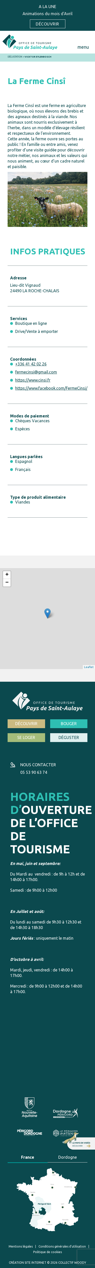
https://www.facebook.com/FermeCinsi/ (51, 388)
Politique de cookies (47, 1252)
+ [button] (7, 575)
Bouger (69, 723)
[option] (47, 199)
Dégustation (15, 57)
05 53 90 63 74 (33, 772)
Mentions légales (21, 1246)
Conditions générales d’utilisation (62, 1246)
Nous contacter (38, 764)
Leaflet (89, 667)
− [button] (7, 583)
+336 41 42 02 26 (31, 364)
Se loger (26, 737)
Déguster (69, 737)
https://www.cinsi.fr (32, 380)
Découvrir (47, 24)
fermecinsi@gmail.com (36, 372)
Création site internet (27, 1262)
